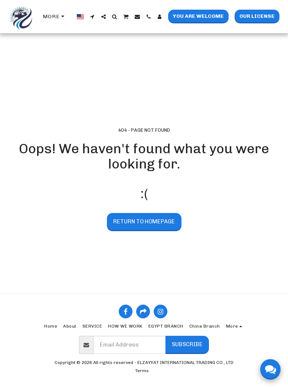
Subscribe (187, 344)
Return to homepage (144, 221)
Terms (142, 370)
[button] (92, 16)
